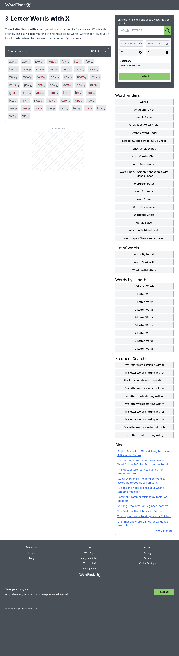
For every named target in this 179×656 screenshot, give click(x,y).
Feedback (164, 591)
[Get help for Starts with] (140, 44)
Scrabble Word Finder (144, 133)
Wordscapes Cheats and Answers (144, 238)
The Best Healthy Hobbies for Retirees (140, 511)
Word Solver (144, 199)
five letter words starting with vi (144, 411)
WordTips (89, 553)
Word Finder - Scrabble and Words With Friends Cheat (144, 174)
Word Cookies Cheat (144, 156)
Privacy (147, 553)
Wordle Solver (144, 222)
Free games (89, 568)
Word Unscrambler (144, 207)
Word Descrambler (144, 164)
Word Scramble (144, 191)
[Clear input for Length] (167, 52)
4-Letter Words (144, 333)
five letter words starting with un (144, 396)
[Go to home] (18, 5)
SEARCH (145, 76)
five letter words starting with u (144, 388)
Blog (31, 558)
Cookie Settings (147, 563)
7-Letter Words (144, 309)
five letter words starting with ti (144, 365)
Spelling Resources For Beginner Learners (142, 506)
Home (31, 553)
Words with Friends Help (144, 230)
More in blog (164, 530)
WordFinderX (89, 563)
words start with (144, 262)
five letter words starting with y (144, 435)
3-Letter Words (144, 341)
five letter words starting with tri (144, 380)
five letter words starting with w (144, 419)
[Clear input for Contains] (140, 52)
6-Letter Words (144, 317)
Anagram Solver (144, 109)
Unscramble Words (144, 148)
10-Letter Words (144, 286)
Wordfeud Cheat (144, 215)
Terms (147, 558)
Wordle (144, 102)
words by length (144, 254)
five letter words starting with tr (144, 372)
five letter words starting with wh (144, 427)
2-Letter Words (144, 348)
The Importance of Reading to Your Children (144, 516)
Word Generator (144, 183)
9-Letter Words (144, 294)
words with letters (144, 270)
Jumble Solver (144, 117)
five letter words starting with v (144, 404)
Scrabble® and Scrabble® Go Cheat (144, 141)
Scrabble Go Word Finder (144, 125)
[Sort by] (99, 51)
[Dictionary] (144, 66)
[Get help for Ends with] (167, 44)
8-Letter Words (144, 302)
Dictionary (125, 60)
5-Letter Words (144, 325)
